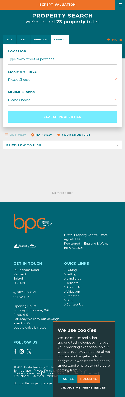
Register (71, 296)
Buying (70, 270)
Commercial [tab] (40, 39)
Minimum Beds (21, 92)
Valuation (72, 291)
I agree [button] (67, 379)
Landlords (72, 278)
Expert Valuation (57, 5)
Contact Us (73, 304)
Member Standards (45, 376)
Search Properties (62, 117)
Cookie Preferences (27, 373)
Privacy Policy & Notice (49, 370)
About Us (72, 287)
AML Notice (22, 376)
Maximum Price (22, 71)
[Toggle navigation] (120, 4)
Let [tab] (23, 39)
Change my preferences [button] (83, 387)
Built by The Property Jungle (33, 383)
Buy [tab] (9, 39)
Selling (70, 274)
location (17, 51)
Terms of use (22, 370)
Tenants (71, 283)
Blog (68, 300)
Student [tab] (60, 39)
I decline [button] (88, 379)
